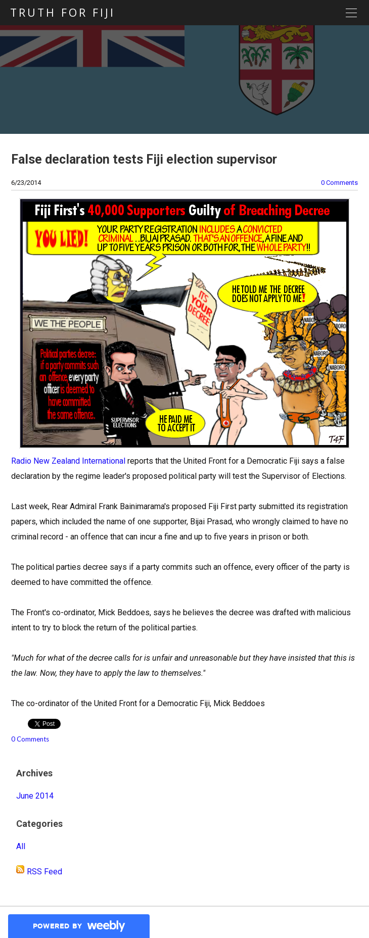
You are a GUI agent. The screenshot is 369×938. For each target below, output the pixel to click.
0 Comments (339, 182)
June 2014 (35, 796)
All (20, 846)
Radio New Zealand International (68, 461)
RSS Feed (44, 871)
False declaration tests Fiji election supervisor (144, 159)
